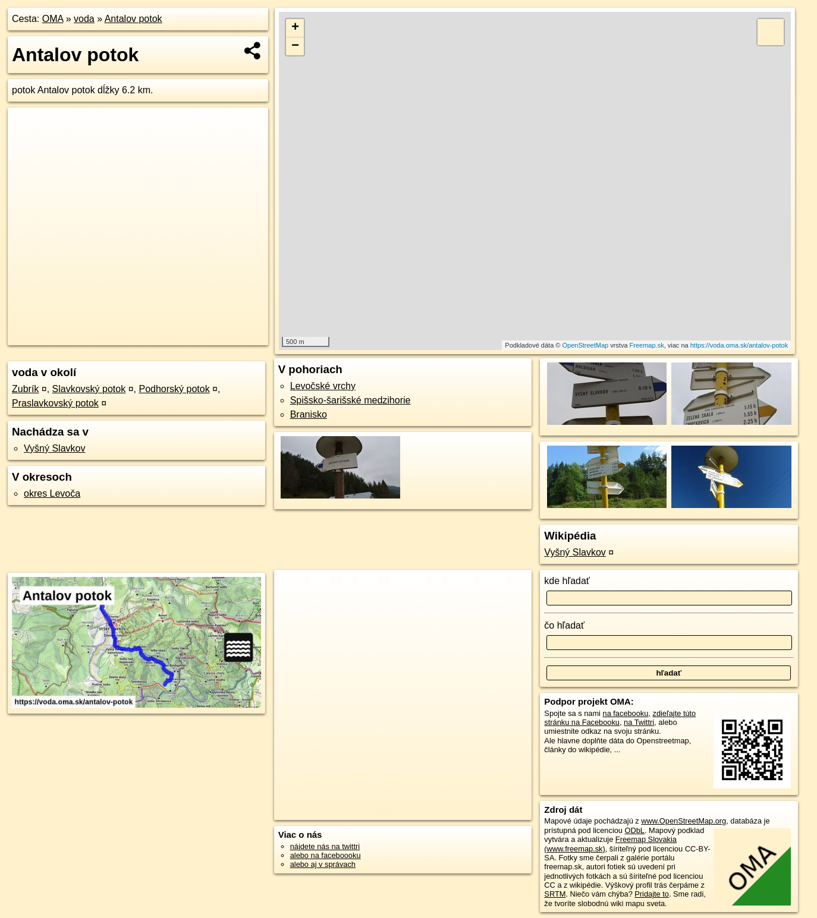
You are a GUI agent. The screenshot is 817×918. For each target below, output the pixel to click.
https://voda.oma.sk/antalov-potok (739, 345)
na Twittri (639, 722)
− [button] (295, 46)
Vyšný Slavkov (54, 448)
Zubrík (25, 389)
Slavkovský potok (89, 389)
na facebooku (626, 713)
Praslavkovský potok (55, 403)
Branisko (308, 414)
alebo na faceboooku (325, 855)
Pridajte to (651, 893)
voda (84, 19)
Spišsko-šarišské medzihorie (350, 400)
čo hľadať (564, 625)
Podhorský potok (174, 389)
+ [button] (295, 28)
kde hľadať (567, 581)
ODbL (635, 830)
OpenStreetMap (585, 345)
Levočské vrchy (323, 386)
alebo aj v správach (323, 864)
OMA (53, 19)
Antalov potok (133, 19)
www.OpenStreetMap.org (683, 820)
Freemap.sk (647, 345)
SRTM (554, 893)
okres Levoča (52, 493)
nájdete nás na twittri (325, 846)
